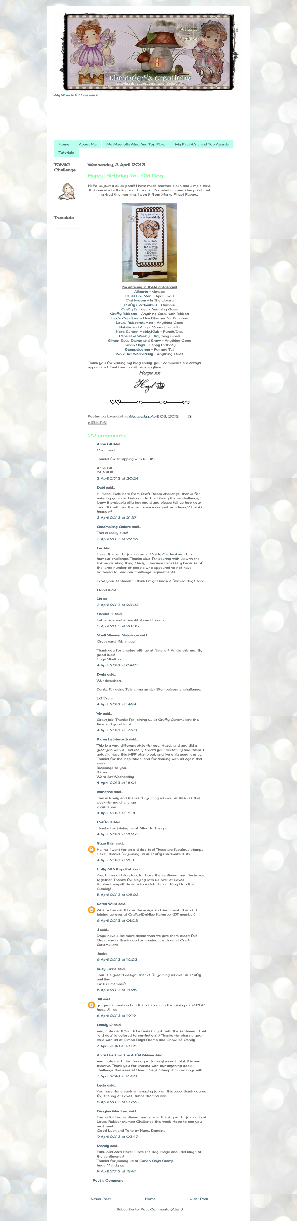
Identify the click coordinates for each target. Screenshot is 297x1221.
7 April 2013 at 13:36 (116, 1046)
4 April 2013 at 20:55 (117, 834)
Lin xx (102, 599)
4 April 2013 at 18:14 (116, 813)
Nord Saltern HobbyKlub (137, 332)
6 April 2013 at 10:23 (117, 960)
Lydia (101, 1085)
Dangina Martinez (112, 1111)
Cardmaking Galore (114, 527)
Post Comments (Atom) (162, 1209)
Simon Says (134, 345)
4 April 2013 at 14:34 (116, 704)
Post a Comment (108, 1180)
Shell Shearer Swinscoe (118, 635)
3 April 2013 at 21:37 (116, 518)
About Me (88, 144)
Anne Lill (104, 444)
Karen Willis (107, 904)
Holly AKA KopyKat (114, 869)
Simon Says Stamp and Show (134, 340)
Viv (99, 714)
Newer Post (101, 1199)
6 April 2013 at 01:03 (117, 921)
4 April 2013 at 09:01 (117, 665)
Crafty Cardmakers (140, 305)
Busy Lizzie (106, 969)
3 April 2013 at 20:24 (117, 478)
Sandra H (105, 614)
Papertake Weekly (134, 336)
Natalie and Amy (133, 327)
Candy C (104, 1025)
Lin (99, 548)
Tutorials (66, 152)
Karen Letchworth (112, 739)
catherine (105, 792)
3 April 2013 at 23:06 (118, 626)
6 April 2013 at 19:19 (116, 1016)
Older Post (199, 1199)
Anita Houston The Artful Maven (125, 1055)
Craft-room (136, 300)
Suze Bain (105, 843)
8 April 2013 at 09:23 (118, 1102)
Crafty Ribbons (123, 314)
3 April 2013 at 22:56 (117, 539)
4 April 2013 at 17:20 (117, 730)
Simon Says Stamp (156, 1161)
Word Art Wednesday (134, 354)
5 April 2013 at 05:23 (118, 895)
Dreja (101, 674)
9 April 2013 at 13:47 (116, 1171)
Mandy (103, 1146)
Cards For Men (137, 296)
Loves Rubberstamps (134, 323)
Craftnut (104, 822)
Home (64, 144)
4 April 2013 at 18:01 (116, 783)
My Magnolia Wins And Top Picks (135, 144)
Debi (101, 488)
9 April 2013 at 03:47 (117, 1137)
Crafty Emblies (135, 309)
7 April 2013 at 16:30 (117, 1076)
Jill (99, 999)
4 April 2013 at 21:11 (115, 860)
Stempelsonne (138, 349)
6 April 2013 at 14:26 (117, 990)
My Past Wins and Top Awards (202, 144)
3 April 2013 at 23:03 (118, 605)
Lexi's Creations (125, 318)
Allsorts (141, 292)
